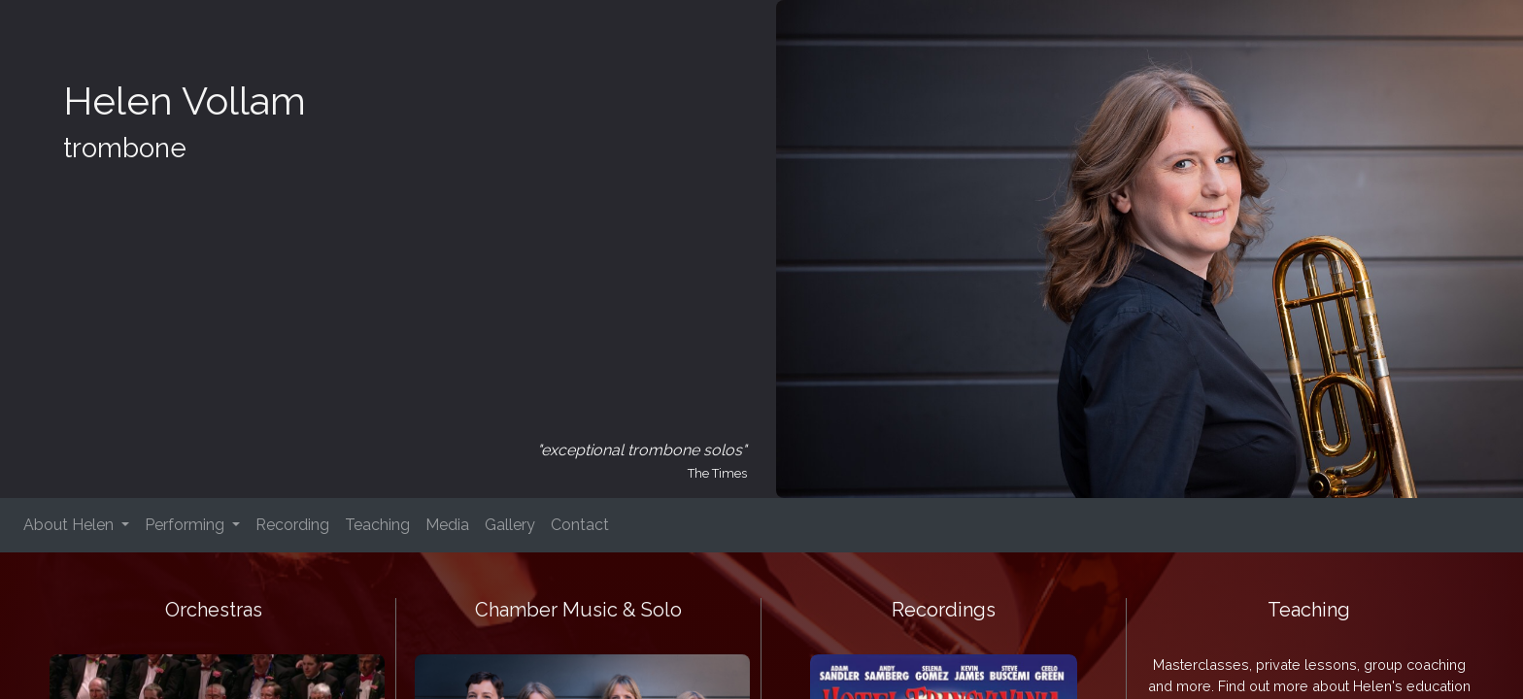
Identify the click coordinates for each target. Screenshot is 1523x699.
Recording (292, 525)
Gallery (510, 525)
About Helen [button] (70, 525)
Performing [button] (186, 525)
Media (447, 525)
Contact (580, 525)
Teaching (377, 525)
